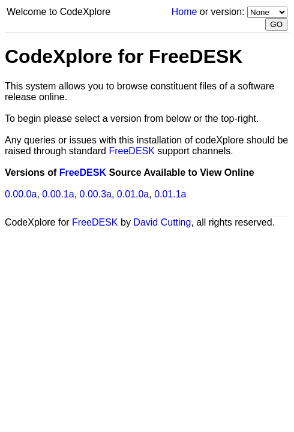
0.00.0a (21, 194)
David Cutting (162, 222)
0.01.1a (170, 194)
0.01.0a (133, 194)
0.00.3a (96, 194)
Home (184, 12)
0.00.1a (58, 194)
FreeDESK (131, 151)
